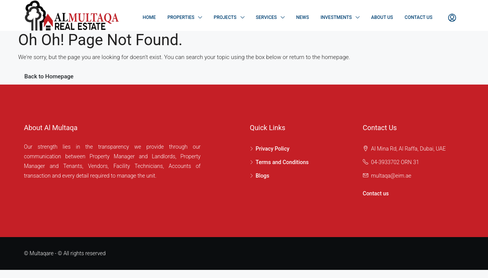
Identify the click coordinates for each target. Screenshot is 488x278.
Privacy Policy (273, 149)
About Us (382, 17)
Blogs (262, 176)
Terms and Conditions (282, 162)
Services (266, 17)
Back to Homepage (48, 76)
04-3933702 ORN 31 (395, 162)
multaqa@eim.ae (391, 176)
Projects (225, 17)
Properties (181, 17)
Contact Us (418, 17)
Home (149, 17)
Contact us (376, 193)
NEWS (302, 17)
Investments (336, 17)
